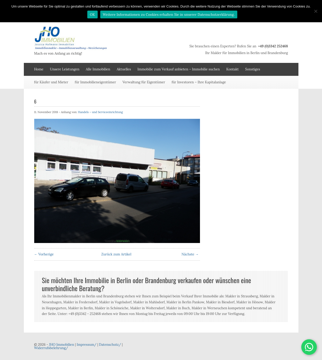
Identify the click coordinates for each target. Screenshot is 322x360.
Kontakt (232, 69)
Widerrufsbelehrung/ (51, 348)
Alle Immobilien (98, 69)
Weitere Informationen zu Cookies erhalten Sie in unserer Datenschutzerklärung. (169, 14)
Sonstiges (252, 69)
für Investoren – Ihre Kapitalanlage (198, 82)
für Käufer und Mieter (51, 82)
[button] (309, 347)
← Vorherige (44, 254)
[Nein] (315, 11)
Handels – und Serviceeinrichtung (100, 112)
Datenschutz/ (110, 344)
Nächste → (190, 254)
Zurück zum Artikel (116, 254)
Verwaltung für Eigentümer (144, 82)
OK (92, 14)
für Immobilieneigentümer (95, 82)
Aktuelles (124, 69)
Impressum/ (86, 344)
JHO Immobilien (61, 344)
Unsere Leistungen (65, 69)
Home (39, 69)
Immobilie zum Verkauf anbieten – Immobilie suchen (179, 69)
